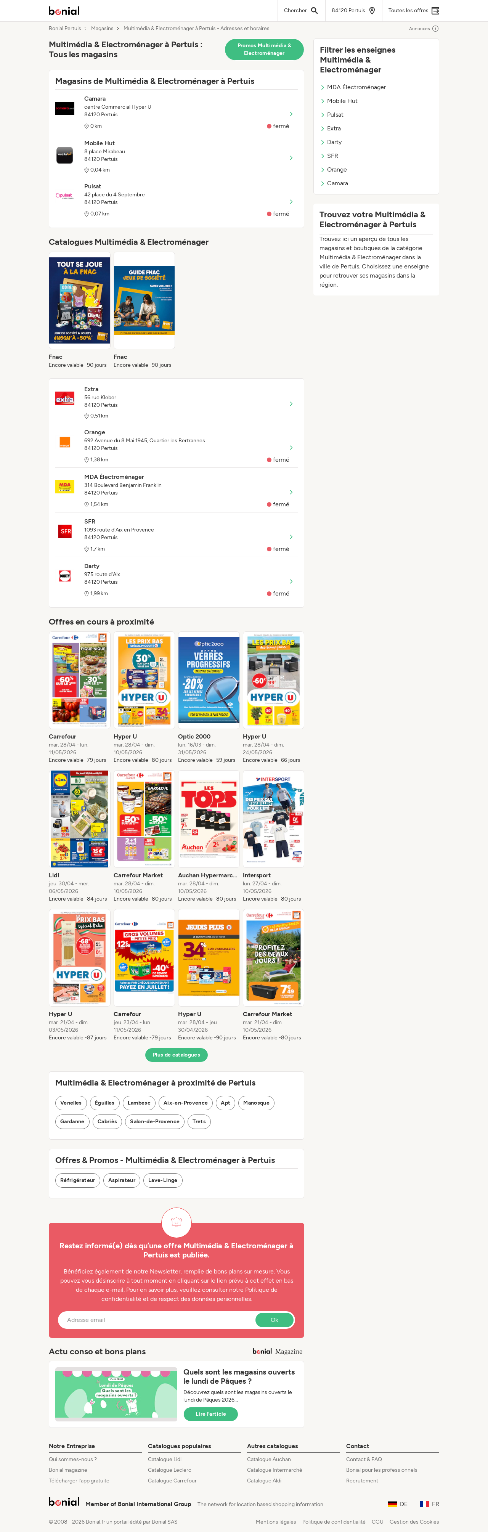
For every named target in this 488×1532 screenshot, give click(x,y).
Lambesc (139, 1103)
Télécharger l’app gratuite (79, 1480)
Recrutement (362, 1480)
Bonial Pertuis (65, 28)
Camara (334, 183)
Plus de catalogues (176, 1055)
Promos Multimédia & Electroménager (265, 49)
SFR (329, 155)
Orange (333, 169)
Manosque (256, 1103)
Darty (331, 142)
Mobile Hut (339, 100)
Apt (225, 1103)
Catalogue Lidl (164, 1459)
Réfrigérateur (77, 1180)
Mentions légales (276, 1522)
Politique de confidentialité (334, 1522)
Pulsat (332, 114)
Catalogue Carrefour (172, 1480)
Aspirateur (122, 1180)
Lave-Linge (163, 1180)
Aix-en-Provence (186, 1103)
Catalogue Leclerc (169, 1470)
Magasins (102, 28)
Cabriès (107, 1121)
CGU (378, 1522)
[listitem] (80, 310)
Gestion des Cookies (414, 1522)
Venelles (71, 1103)
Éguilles (105, 1103)
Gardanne (72, 1121)
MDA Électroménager (353, 87)
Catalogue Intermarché (274, 1470)
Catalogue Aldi (264, 1480)
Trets (199, 1121)
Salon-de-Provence (155, 1121)
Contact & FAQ (364, 1459)
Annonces (424, 28)
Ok (274, 1319)
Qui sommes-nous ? (73, 1459)
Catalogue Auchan (269, 1459)
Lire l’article (211, 1414)
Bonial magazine (68, 1470)
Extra (330, 128)
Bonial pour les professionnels (381, 1470)
